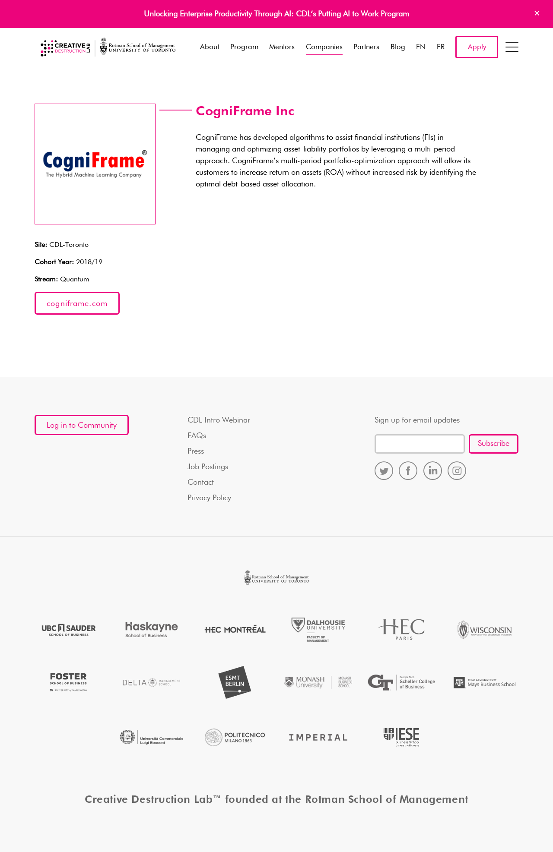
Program (244, 47)
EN (421, 47)
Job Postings (208, 467)
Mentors (282, 47)
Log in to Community (82, 425)
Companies (324, 47)
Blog (398, 47)
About (209, 47)
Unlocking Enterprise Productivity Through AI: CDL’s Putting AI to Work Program (276, 14)
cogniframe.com (77, 304)
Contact (201, 482)
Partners (366, 47)
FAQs (197, 436)
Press (196, 451)
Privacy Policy (209, 498)
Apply (477, 47)
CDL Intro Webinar (219, 420)
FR (441, 47)
